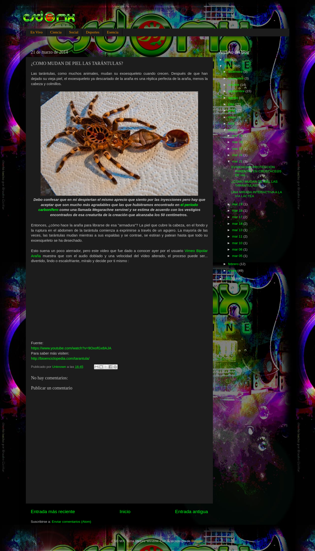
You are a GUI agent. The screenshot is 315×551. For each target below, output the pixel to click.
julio (231, 104)
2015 (228, 59)
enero (232, 270)
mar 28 (237, 142)
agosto (233, 98)
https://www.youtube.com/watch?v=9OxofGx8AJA (71, 348)
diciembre (235, 72)
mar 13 (237, 230)
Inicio (125, 511)
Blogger (197, 541)
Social (74, 32)
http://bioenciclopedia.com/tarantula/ (60, 358)
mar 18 (237, 210)
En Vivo (37, 32)
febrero (234, 264)
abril (231, 123)
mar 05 (237, 256)
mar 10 (237, 243)
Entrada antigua (191, 511)
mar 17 (237, 217)
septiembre (237, 91)
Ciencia (56, 32)
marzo (233, 130)
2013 (228, 279)
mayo (232, 117)
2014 (228, 66)
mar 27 (237, 148)
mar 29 (237, 135)
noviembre (236, 78)
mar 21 (237, 161)
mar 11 (237, 236)
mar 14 (237, 223)
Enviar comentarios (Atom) (71, 521)
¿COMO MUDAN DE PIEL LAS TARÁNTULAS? (254, 183)
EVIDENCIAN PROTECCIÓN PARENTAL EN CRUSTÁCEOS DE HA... (256, 171)
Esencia (112, 32)
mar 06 (237, 249)
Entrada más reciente (53, 511)
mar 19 (237, 204)
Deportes (92, 32)
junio (232, 110)
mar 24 (237, 155)
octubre (234, 85)
